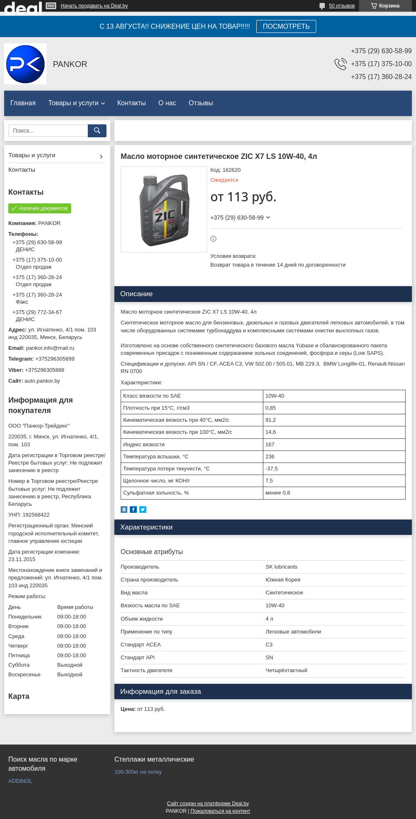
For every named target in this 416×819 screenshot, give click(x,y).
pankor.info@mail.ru (50, 348)
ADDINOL (20, 781)
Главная (23, 102)
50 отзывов (342, 6)
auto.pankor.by (42, 381)
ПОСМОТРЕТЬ (286, 26)
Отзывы (200, 102)
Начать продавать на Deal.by (94, 6)
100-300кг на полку (138, 772)
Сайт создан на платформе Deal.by (208, 804)
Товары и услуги (73, 102)
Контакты (131, 102)
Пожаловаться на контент (220, 811)
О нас (167, 102)
